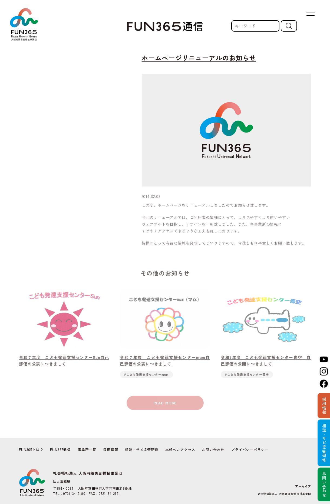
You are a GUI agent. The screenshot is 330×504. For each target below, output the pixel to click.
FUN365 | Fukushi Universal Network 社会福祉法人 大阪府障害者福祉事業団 (23, 24)
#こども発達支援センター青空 (247, 379)
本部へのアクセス (180, 449)
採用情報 (110, 449)
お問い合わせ (213, 449)
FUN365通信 (60, 449)
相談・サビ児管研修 (142, 449)
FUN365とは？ (31, 449)
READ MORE (165, 408)
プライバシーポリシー (249, 449)
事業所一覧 (87, 449)
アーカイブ (303, 486)
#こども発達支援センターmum (146, 379)
